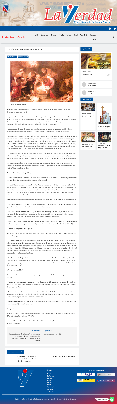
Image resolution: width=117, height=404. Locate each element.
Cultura (68, 35)
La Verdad (44, 35)
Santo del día (92, 86)
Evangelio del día (88, 74)
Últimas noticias (23, 57)
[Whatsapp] (111, 399)
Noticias (53, 35)
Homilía (90, 94)
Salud (76, 35)
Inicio (36, 35)
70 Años (93, 39)
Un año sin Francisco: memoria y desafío (104, 127)
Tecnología (83, 35)
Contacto (93, 35)
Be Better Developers (70, 399)
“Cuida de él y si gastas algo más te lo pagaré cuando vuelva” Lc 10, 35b (104, 146)
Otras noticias (11, 57)
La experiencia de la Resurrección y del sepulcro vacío (87, 146)
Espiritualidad (86, 72)
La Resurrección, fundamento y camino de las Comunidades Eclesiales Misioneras (27, 358)
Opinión (61, 35)
